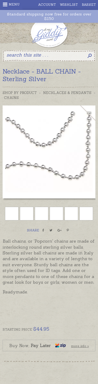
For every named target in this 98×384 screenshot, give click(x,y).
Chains (11, 98)
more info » (80, 346)
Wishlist (69, 5)
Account (47, 5)
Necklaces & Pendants (67, 93)
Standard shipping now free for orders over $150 (49, 16)
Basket (89, 5)
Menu (11, 4)
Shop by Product (20, 93)
